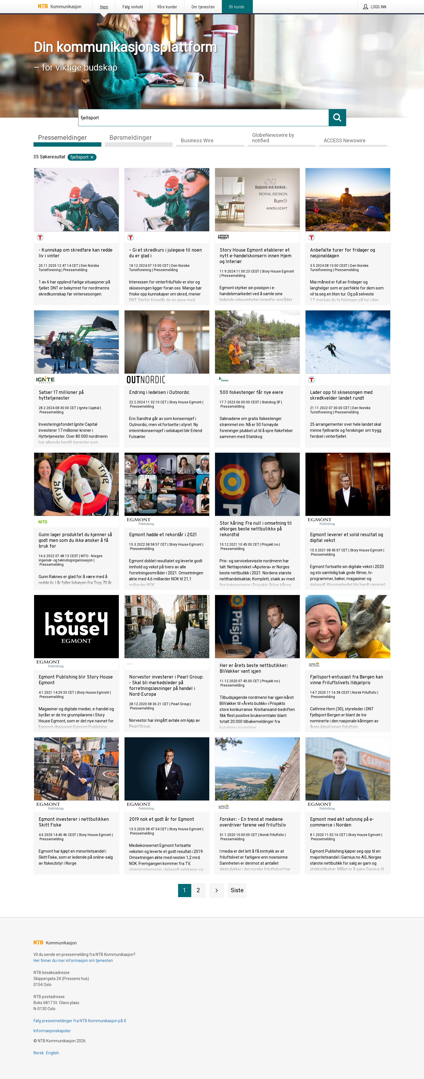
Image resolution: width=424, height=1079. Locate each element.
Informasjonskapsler (52, 1031)
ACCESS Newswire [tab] (345, 140)
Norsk (38, 1053)
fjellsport (82, 157)
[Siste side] (237, 890)
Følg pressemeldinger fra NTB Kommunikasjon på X (79, 1020)
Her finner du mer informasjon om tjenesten (73, 960)
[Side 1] (185, 890)
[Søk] (203, 117)
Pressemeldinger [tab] (62, 137)
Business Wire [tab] (197, 140)
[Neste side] (217, 890)
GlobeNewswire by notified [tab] (273, 137)
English (52, 1053)
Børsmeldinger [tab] (130, 137)
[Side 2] (198, 890)
